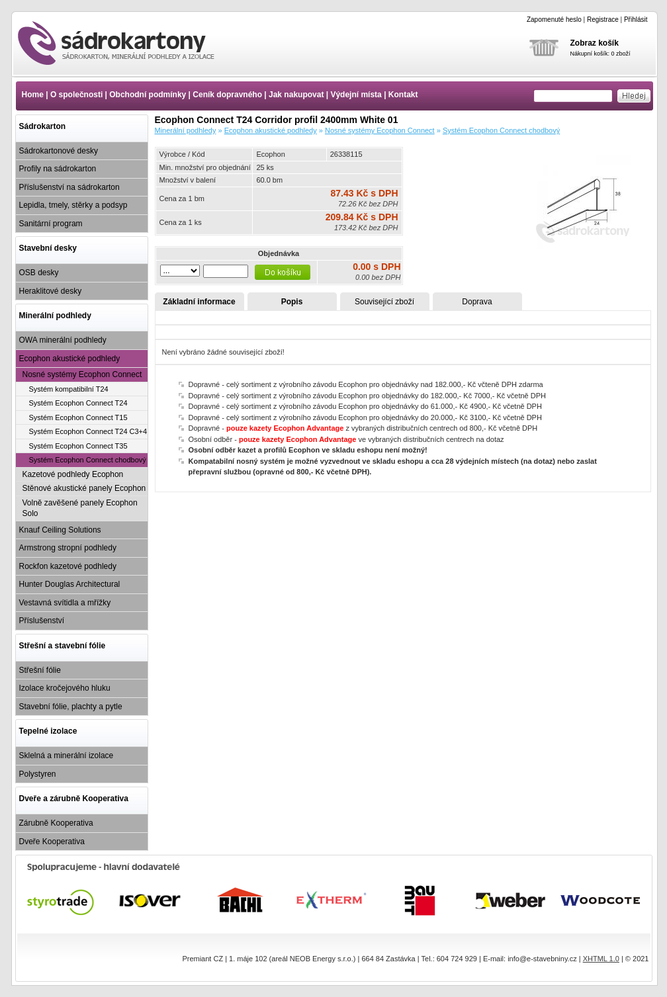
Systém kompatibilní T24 (69, 389)
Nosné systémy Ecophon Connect (82, 374)
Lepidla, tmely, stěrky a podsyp (73, 205)
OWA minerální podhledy (63, 340)
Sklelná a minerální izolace (66, 755)
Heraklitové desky (50, 291)
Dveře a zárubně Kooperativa (73, 798)
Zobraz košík (594, 43)
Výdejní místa (355, 94)
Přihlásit (636, 19)
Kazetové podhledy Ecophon (73, 474)
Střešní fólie (40, 670)
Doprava (477, 301)
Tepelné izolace (48, 731)
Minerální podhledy (55, 315)
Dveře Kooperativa (52, 841)
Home (33, 94)
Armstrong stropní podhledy (67, 547)
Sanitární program (51, 223)
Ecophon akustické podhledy (69, 358)
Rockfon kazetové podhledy (67, 566)
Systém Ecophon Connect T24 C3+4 (88, 431)
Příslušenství (42, 620)
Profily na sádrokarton (58, 168)
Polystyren (37, 774)
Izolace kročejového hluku (65, 688)
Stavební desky (48, 248)
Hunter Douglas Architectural (69, 584)
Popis (292, 301)
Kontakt (403, 94)
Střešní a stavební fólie (62, 645)
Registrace (603, 19)
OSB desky (39, 272)
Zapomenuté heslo (554, 19)
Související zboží (384, 301)
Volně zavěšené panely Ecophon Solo (80, 508)
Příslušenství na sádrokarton (69, 187)
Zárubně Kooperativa (56, 823)
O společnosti (76, 94)
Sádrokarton (42, 126)
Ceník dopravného (227, 94)
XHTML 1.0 (601, 959)
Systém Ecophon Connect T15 (78, 417)
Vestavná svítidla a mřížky (65, 602)
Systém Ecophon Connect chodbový (87, 460)
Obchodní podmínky (147, 94)
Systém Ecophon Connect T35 (78, 446)
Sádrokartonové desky (58, 150)
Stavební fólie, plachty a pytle (70, 706)
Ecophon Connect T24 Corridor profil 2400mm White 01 (128, 43)
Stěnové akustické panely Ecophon (84, 488)
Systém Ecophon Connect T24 (78, 403)
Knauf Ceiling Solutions (60, 530)
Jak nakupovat (296, 94)
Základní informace (199, 301)
